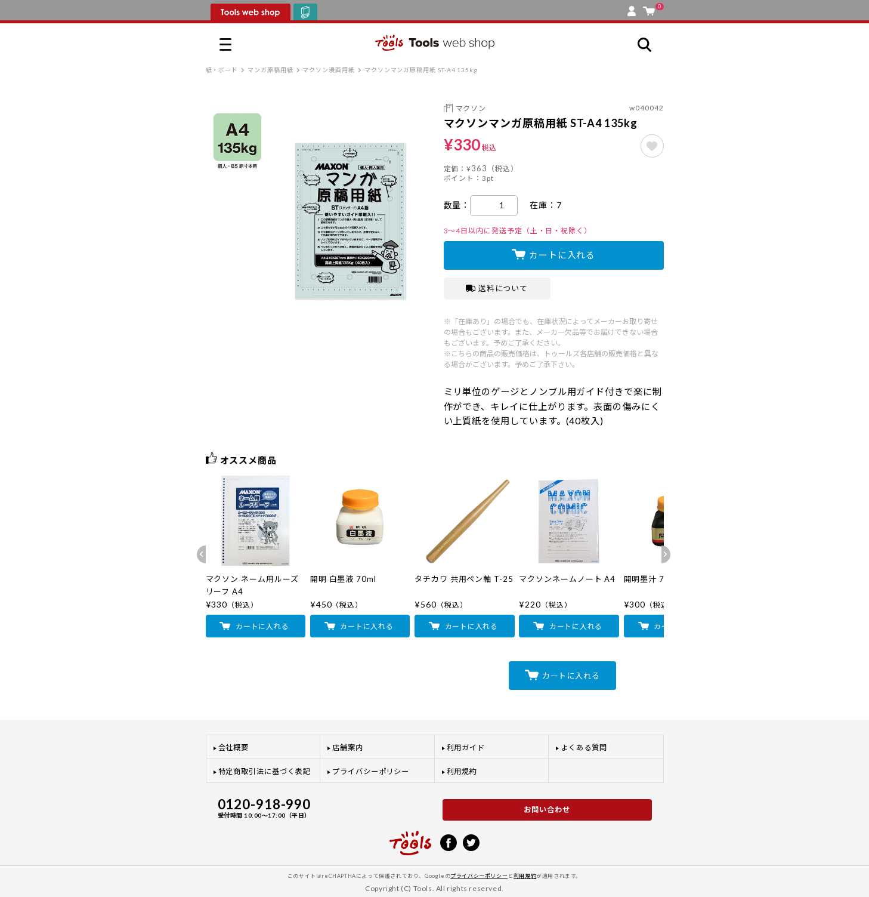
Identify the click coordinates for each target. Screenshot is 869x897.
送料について (497, 288)
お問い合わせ (547, 809)
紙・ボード (222, 69)
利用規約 (462, 771)
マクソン (471, 108)
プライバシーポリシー (370, 771)
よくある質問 (584, 747)
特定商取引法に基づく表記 (264, 771)
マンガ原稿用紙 (270, 69)
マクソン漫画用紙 (328, 69)
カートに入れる (562, 254)
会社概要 (233, 747)
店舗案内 (347, 747)
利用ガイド (466, 747)
